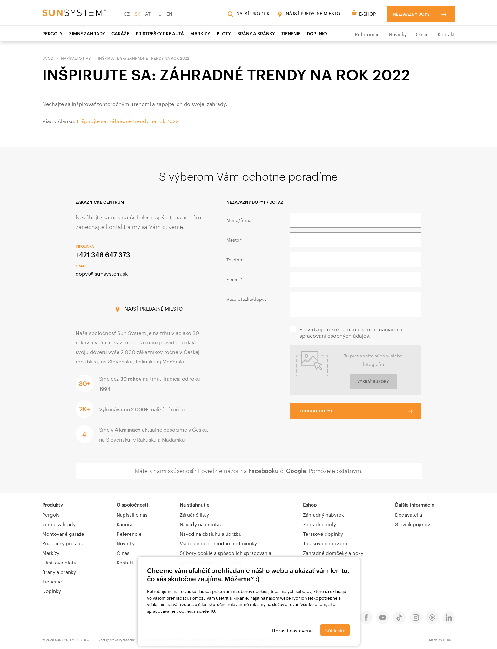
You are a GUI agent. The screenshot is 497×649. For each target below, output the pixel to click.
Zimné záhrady (59, 524)
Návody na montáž (201, 524)
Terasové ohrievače (325, 543)
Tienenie (52, 581)
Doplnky (317, 33)
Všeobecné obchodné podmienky (218, 543)
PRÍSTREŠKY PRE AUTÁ (160, 33)
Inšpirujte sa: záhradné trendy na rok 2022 (127, 120)
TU (212, 610)
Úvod (48, 58)
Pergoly (52, 33)
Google (296, 470)
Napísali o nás (76, 58)
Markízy (200, 33)
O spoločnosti (132, 504)
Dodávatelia (408, 514)
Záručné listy (194, 514)
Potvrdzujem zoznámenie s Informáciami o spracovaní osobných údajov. (350, 332)
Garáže (120, 33)
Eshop (310, 504)
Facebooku (263, 470)
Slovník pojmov (412, 524)
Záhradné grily (319, 524)
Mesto (233, 239)
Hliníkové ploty (59, 562)
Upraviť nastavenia (293, 630)
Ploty (224, 33)
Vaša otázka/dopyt (246, 298)
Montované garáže (63, 533)
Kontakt (446, 34)
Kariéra (124, 524)
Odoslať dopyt (315, 410)
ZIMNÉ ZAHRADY (87, 33)
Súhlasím (335, 630)
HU (158, 13)
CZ (127, 13)
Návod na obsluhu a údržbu (211, 533)
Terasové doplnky (323, 533)
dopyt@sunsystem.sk (102, 273)
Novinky (398, 34)
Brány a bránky (256, 33)
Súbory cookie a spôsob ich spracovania (225, 552)
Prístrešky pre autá (63, 543)
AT (148, 13)
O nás (422, 34)
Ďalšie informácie (414, 504)
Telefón (235, 259)
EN (169, 13)
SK (137, 13)
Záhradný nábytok (323, 514)
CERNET (449, 639)
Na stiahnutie (195, 504)
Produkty (52, 504)
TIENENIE (290, 33)
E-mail (234, 278)
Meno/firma (239, 219)
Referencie (367, 34)
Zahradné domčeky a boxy (333, 552)
